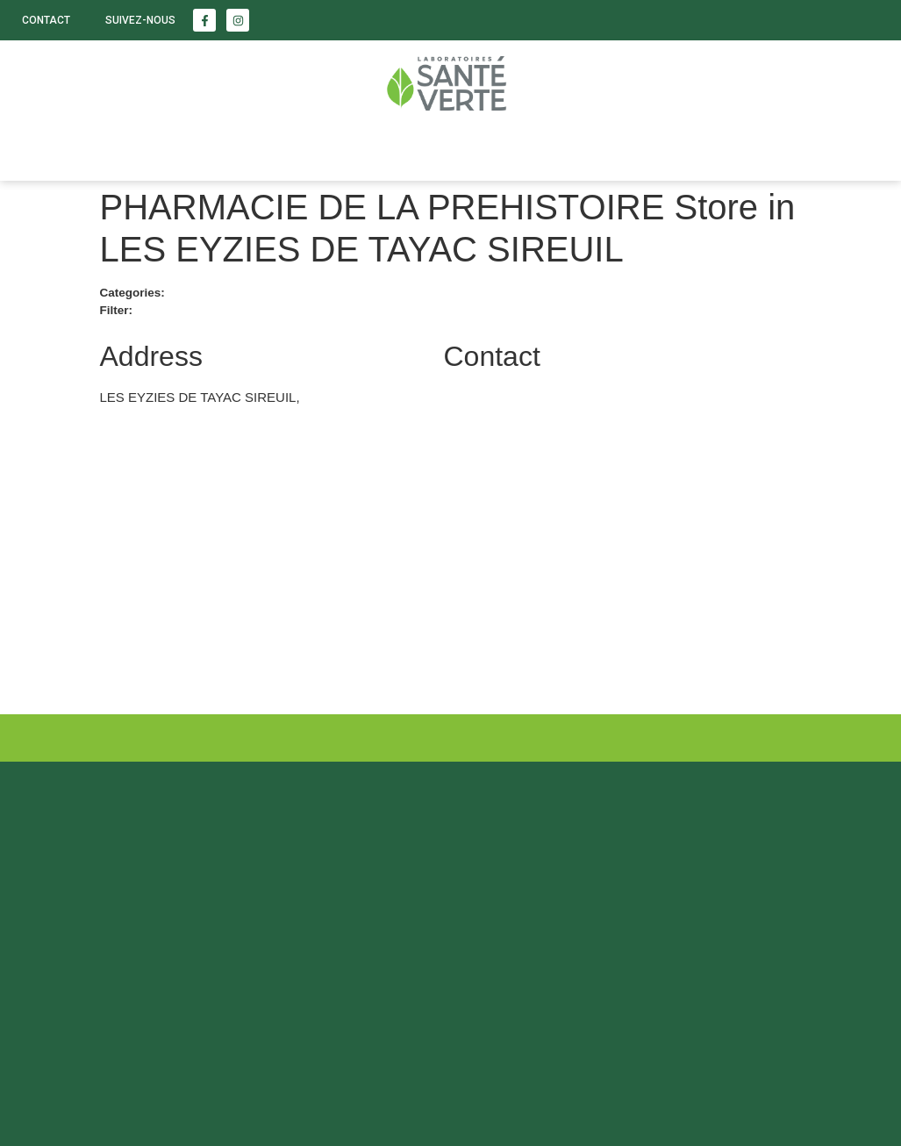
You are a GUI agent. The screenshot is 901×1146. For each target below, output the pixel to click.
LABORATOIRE (360, 150)
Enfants (238, 150)
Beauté (136, 150)
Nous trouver (502, 150)
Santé (43, 150)
